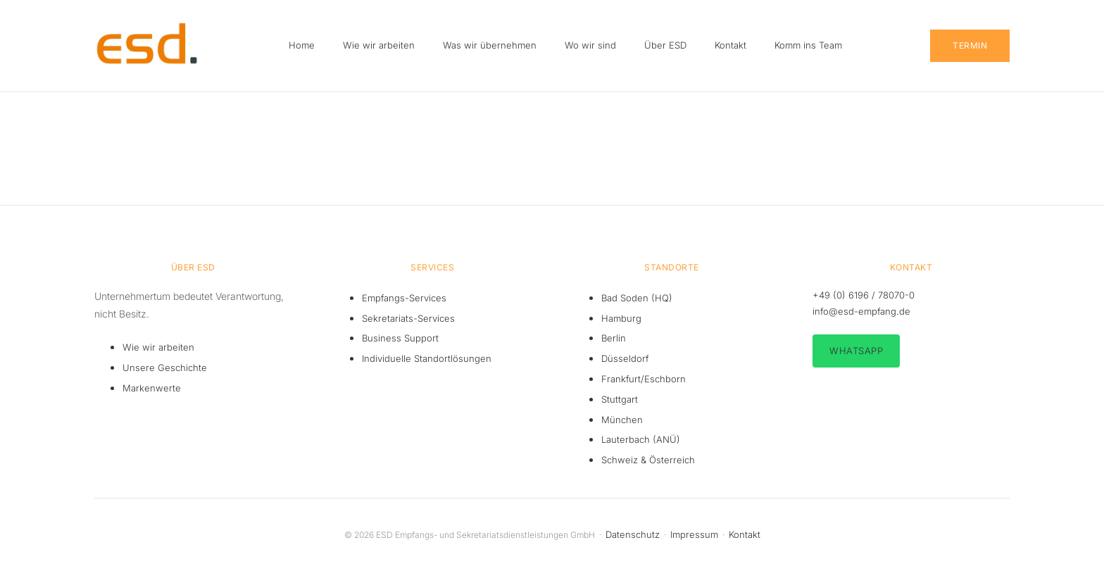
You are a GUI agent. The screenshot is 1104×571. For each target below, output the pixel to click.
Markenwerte (152, 388)
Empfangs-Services (404, 297)
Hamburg (621, 318)
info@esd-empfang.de (861, 311)
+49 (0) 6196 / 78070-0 (864, 295)
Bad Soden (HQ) (636, 297)
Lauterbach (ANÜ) (640, 439)
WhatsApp (856, 350)
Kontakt (744, 534)
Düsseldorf (624, 358)
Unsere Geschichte (165, 367)
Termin (970, 45)
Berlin (613, 338)
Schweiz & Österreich (648, 459)
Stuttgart (619, 399)
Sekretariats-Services (408, 318)
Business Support (400, 338)
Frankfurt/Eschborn (643, 378)
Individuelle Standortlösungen (426, 358)
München (622, 419)
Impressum (694, 534)
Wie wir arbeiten (158, 347)
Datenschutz (633, 534)
